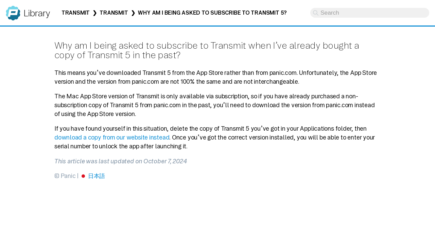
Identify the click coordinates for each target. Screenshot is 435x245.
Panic (13, 10)
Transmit (76, 13)
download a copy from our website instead (111, 137)
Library (36, 13)
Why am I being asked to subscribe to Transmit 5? (212, 13)
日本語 (96, 176)
